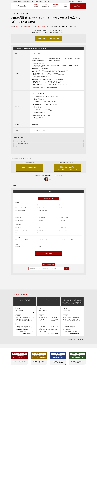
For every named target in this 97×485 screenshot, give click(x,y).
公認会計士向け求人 (21, 204)
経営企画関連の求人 (21, 210)
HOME (12, 26)
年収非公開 (63, 220)
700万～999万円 (42, 217)
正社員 (18, 246)
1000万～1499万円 (64, 217)
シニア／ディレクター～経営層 (67, 239)
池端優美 (51, 179)
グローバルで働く (64, 230)
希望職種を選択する (48, 198)
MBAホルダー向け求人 (21, 207)
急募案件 (40, 232)
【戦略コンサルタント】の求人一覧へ (75, 339)
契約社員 (40, 246)
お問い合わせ (80, 1)
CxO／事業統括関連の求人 (44, 210)
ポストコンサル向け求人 (43, 207)
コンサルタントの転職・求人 (20, 26)
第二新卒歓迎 (63, 227)
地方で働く (19, 232)
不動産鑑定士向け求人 (65, 204)
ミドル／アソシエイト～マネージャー (46, 239)
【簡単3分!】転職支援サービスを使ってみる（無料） (48, 38)
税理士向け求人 (42, 204)
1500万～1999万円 (20, 220)
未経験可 (40, 227)
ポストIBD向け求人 (64, 207)
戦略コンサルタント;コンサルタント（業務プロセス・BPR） (38, 26)
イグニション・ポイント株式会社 (39, 130)
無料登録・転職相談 (78, 6)
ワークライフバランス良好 (22, 230)
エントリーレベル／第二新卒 (22, 239)
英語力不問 (41, 230)
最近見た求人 (71, 1)
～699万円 (19, 217)
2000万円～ (41, 220)
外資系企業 (19, 227)
